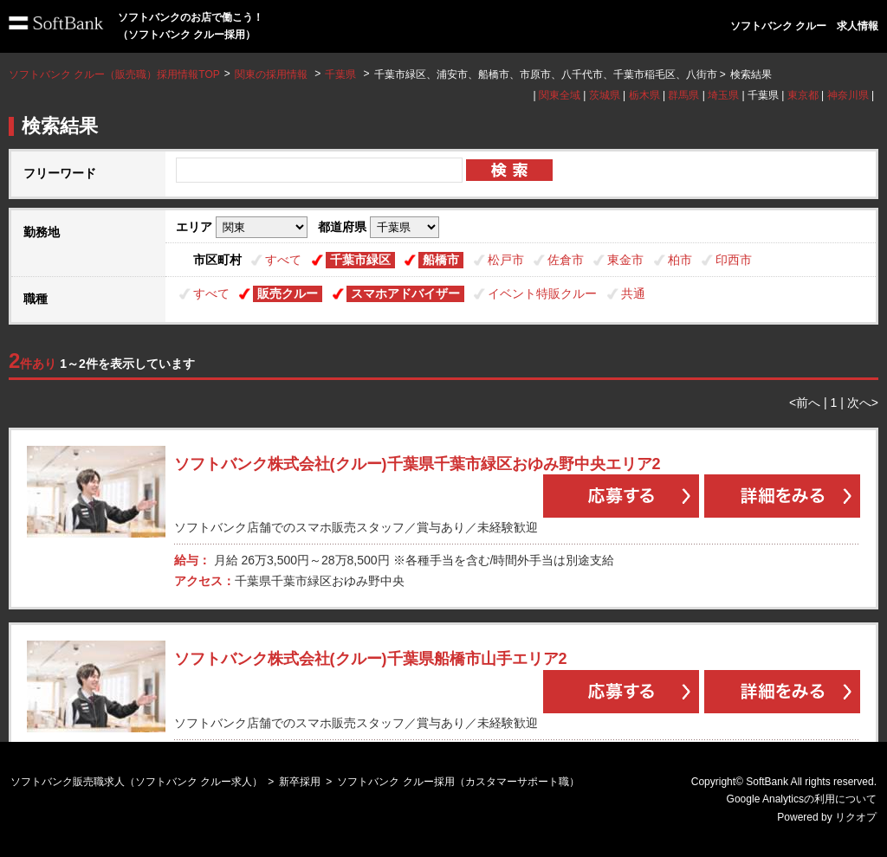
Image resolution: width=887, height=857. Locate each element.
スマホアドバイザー (405, 293)
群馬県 (683, 95)
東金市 (625, 260)
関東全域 (559, 95)
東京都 (803, 95)
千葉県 (340, 74)
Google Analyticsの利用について (802, 799)
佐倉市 (565, 260)
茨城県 (604, 95)
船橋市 (441, 260)
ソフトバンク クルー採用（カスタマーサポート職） (458, 782)
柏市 (680, 260)
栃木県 (644, 95)
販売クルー (287, 293)
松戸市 (506, 260)
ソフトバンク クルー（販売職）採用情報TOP (114, 74)
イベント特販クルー (542, 293)
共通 (633, 293)
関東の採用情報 (272, 74)
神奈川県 (848, 95)
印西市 (733, 260)
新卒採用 (299, 782)
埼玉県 (723, 95)
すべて (283, 260)
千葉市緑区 (360, 260)
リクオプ (856, 817)
